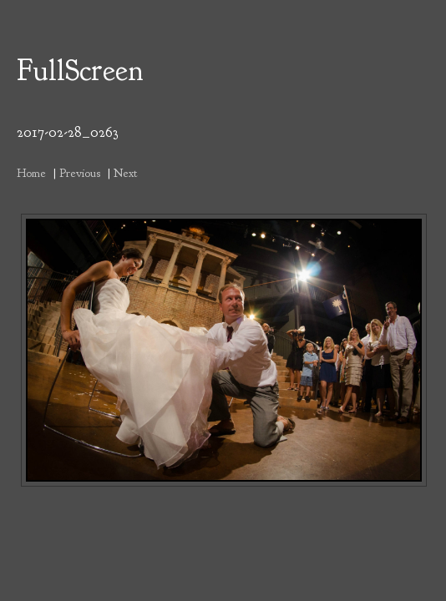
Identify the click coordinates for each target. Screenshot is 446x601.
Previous (79, 172)
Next (125, 172)
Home (31, 172)
